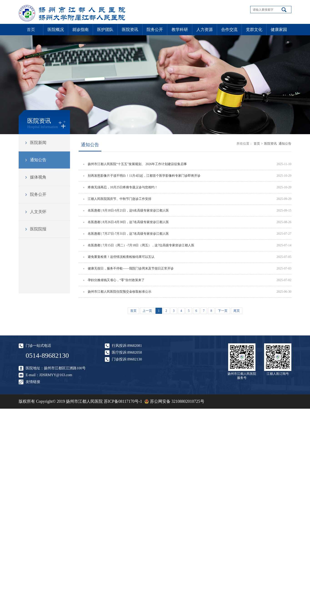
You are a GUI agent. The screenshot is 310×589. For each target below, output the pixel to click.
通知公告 (38, 160)
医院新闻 (38, 142)
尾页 (236, 310)
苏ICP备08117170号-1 (123, 401)
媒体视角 (38, 177)
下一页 (223, 310)
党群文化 (254, 29)
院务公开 (155, 29)
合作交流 (229, 29)
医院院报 (38, 229)
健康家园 (279, 29)
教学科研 (180, 29)
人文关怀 (38, 211)
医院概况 (56, 29)
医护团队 (105, 29)
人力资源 (204, 29)
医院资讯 (130, 29)
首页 (31, 29)
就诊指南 (80, 29)
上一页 (147, 310)
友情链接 (33, 382)
